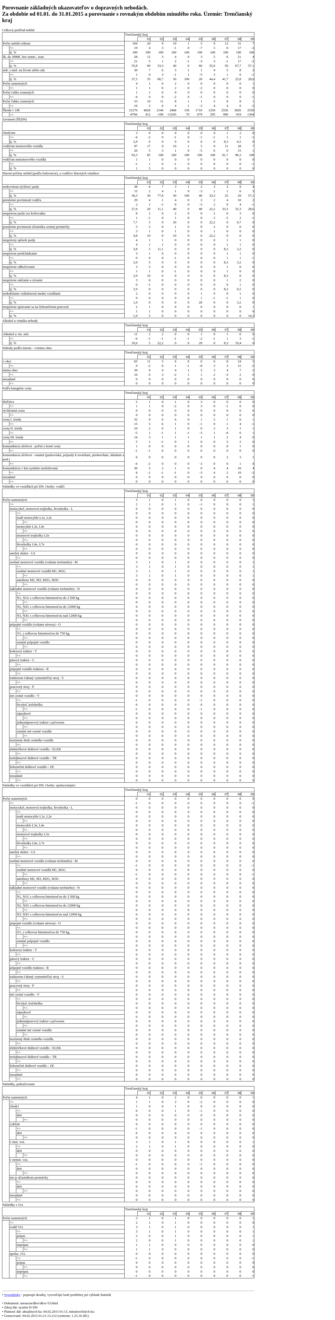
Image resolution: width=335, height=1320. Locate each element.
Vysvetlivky (12, 1295)
